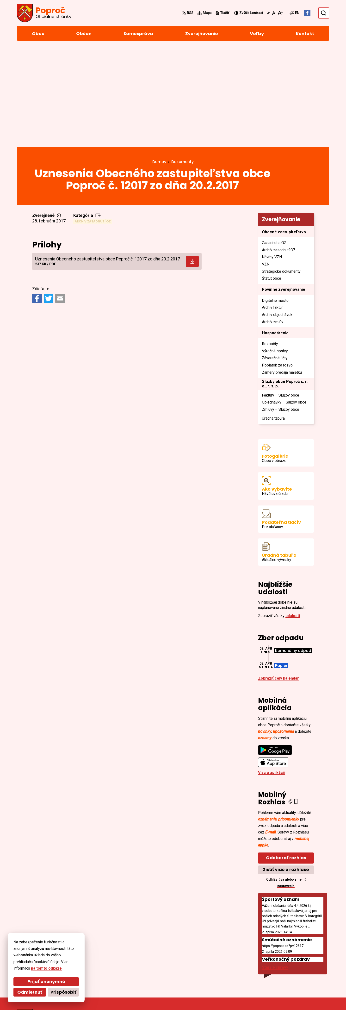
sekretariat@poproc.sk (308, 969)
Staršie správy (275, 868)
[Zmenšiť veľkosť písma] (268, 13)
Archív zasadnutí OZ (93, 122)
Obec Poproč (147, 997)
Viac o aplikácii (271, 674)
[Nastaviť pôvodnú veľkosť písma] (273, 13)
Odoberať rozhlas (286, 759)
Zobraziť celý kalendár (278, 579)
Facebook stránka (303, 975)
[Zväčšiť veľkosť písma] (280, 13)
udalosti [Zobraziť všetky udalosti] (292, 517)
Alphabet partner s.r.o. (82, 997)
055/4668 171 (299, 963)
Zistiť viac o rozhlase (286, 771)
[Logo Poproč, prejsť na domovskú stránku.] (44, 13)
